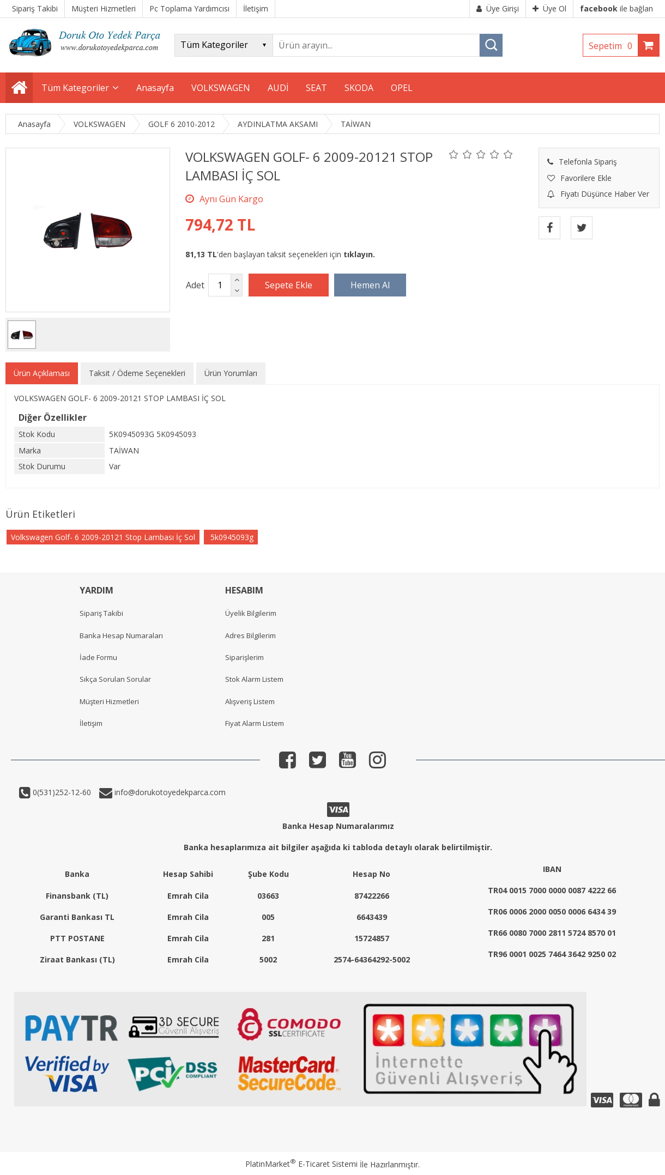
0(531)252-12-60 (61, 792)
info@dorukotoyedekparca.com (169, 792)
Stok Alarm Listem (254, 679)
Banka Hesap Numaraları (121, 635)
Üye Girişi (497, 8)
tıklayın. (359, 254)
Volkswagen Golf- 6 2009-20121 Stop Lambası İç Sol (103, 537)
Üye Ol (549, 8)
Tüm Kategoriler (75, 88)
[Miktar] (219, 285)
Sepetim (613, 46)
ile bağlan (616, 8)
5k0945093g (230, 537)
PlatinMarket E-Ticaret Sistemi (301, 1164)
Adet (195, 285)
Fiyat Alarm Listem (254, 723)
